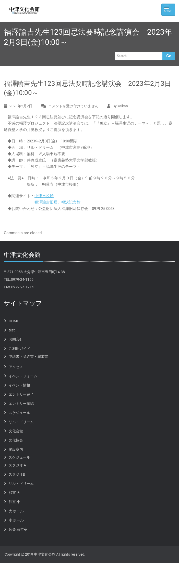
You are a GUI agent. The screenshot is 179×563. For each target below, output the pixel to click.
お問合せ (16, 339)
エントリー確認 (21, 403)
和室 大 (14, 493)
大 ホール (16, 511)
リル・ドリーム (21, 422)
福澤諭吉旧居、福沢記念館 (57, 202)
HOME (14, 321)
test (12, 330)
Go (168, 55)
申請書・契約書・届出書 (28, 356)
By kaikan (120, 106)
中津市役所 (44, 196)
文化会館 (16, 431)
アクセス (16, 367)
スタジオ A (17, 465)
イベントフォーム (23, 376)
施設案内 (16, 449)
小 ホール (16, 520)
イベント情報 (19, 385)
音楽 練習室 (18, 529)
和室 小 (14, 502)
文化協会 (16, 440)
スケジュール (19, 413)
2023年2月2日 (20, 106)
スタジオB (17, 474)
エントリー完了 (21, 394)
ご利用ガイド (19, 348)
